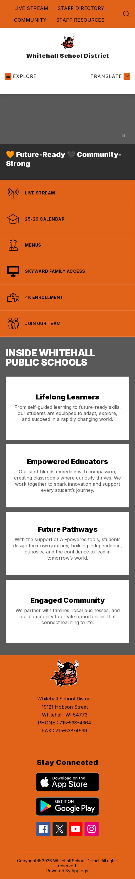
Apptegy (80, 870)
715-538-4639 (71, 731)
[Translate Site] (109, 76)
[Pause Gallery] (123, 135)
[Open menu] (21, 76)
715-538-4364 (75, 723)
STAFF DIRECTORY (81, 8)
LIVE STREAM (31, 8)
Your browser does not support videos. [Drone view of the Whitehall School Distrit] (67, 119)
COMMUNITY (30, 20)
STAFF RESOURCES (80, 20)
